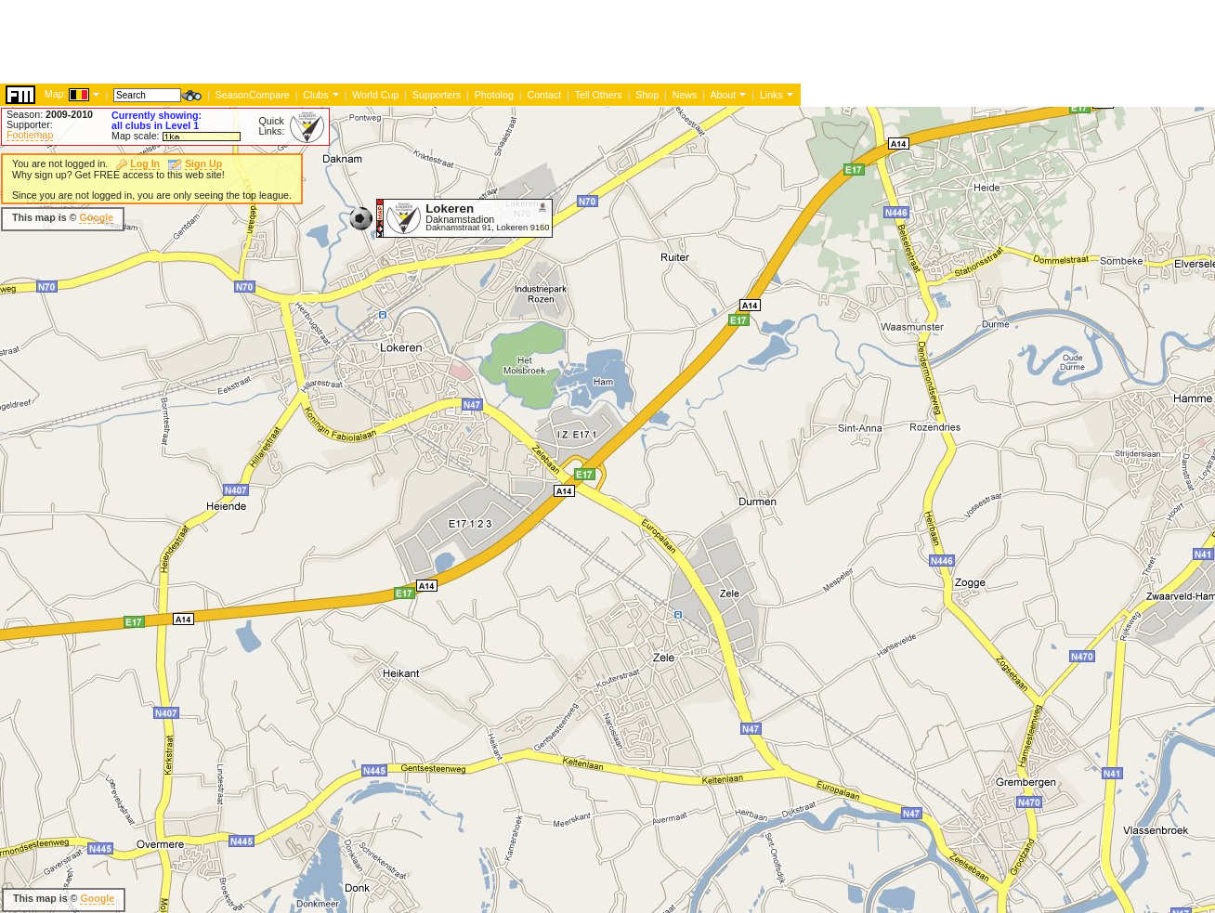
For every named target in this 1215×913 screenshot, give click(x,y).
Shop (647, 94)
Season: (50, 114)
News (685, 94)
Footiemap (30, 134)
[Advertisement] (338, 42)
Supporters (436, 94)
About (723, 94)
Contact (544, 94)
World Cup (375, 94)
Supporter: (30, 124)
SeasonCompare (253, 94)
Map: (56, 93)
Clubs (315, 94)
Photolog (494, 94)
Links (771, 94)
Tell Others (598, 94)
